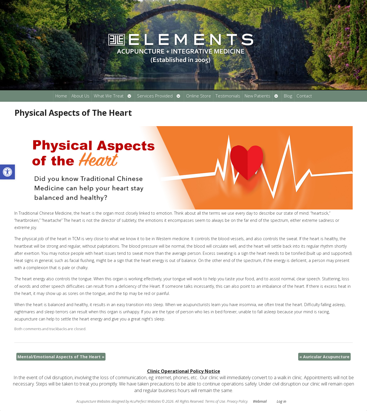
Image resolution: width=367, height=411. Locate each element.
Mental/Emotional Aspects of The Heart (60, 356)
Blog (288, 96)
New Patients (257, 96)
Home (61, 96)
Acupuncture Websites (93, 401)
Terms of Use (215, 401)
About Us (80, 96)
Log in (281, 401)
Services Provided (155, 96)
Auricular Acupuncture (324, 356)
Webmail (260, 401)
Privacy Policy (237, 401)
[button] (7, 172)
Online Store (198, 96)
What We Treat (109, 96)
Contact (304, 96)
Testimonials (227, 96)
